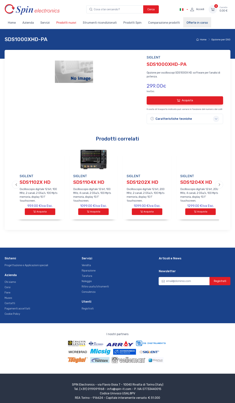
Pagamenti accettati (17, 307)
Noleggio (87, 279)
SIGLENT (26, 176)
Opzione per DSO (220, 39)
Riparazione (89, 269)
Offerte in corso (197, 22)
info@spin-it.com (119, 387)
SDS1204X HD (196, 182)
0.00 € (223, 9)
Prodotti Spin (132, 22)
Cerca (151, 9)
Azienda (28, 22)
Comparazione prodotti (164, 22)
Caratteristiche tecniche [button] (171, 119)
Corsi (7, 285)
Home (12, 22)
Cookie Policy (12, 312)
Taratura (87, 274)
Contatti (10, 301)
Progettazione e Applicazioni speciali (26, 263)
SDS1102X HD (35, 182)
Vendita (86, 263)
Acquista (185, 100)
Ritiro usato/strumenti (95, 285)
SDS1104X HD (88, 182)
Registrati (88, 307)
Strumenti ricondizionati (100, 22)
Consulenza (88, 290)
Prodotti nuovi (66, 22)
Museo (8, 296)
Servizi (45, 22)
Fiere (7, 291)
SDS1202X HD (142, 182)
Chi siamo (10, 280)
